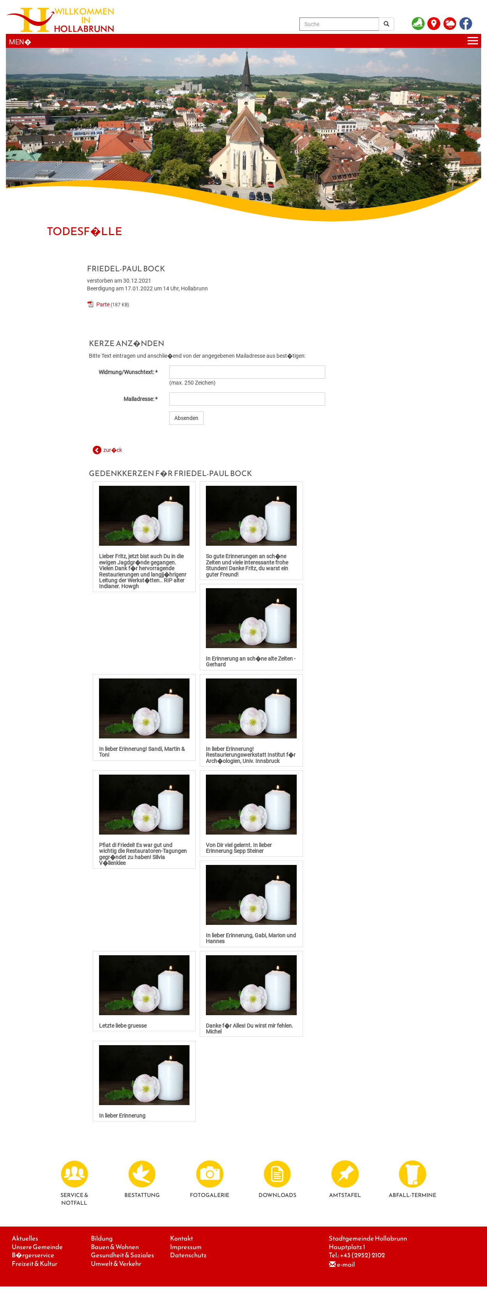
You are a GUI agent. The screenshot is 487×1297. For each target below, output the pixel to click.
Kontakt (181, 1238)
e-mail (346, 1264)
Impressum (186, 1247)
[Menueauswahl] (243, 41)
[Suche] (339, 24)
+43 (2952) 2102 (362, 1255)
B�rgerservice (33, 1255)
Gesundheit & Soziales (122, 1255)
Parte (103, 304)
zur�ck (112, 450)
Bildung (102, 1238)
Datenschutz (188, 1255)
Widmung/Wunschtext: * (128, 372)
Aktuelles (25, 1238)
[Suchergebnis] (386, 24)
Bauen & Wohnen (115, 1247)
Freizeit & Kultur (34, 1264)
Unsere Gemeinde (37, 1247)
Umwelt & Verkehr (116, 1264)
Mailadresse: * (141, 399)
